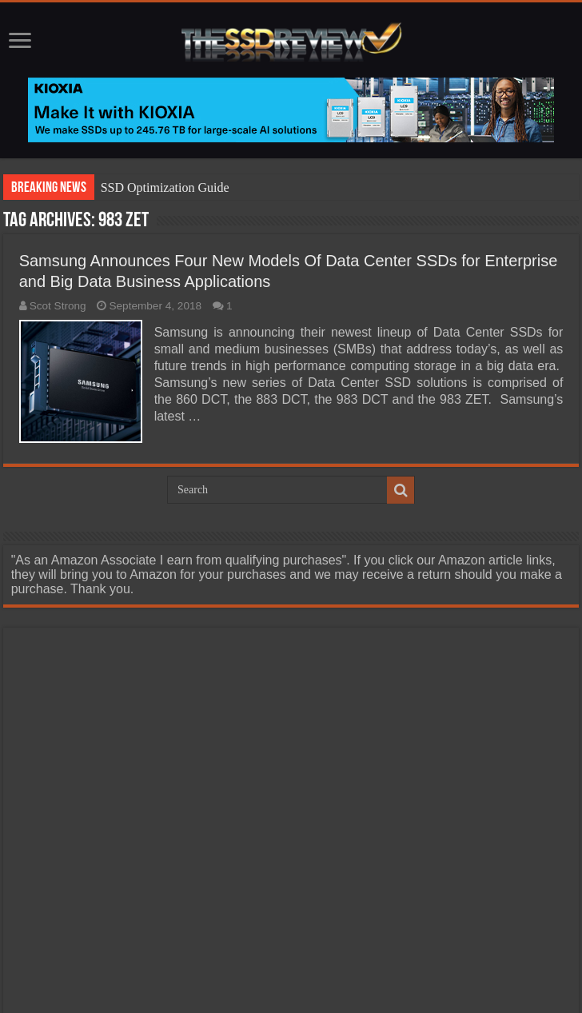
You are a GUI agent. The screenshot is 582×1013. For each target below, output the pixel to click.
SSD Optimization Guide (165, 187)
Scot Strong (58, 306)
